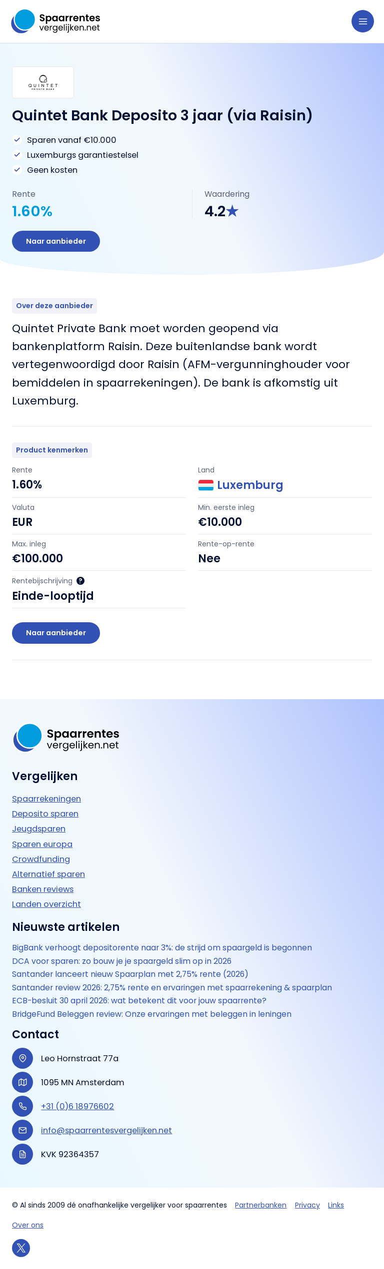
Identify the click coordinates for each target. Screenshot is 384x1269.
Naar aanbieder (56, 241)
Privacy (307, 1205)
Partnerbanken (260, 1205)
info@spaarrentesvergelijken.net (106, 1130)
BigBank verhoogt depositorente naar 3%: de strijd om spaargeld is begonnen (162, 948)
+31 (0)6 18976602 (77, 1106)
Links (336, 1205)
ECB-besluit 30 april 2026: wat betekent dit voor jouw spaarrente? (139, 1001)
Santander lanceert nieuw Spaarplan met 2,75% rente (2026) (130, 974)
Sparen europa (42, 844)
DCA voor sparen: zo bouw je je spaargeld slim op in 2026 (122, 961)
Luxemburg (241, 485)
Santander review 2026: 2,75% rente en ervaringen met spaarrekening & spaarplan (172, 988)
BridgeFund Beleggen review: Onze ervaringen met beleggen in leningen (152, 1014)
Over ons (28, 1225)
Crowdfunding (41, 859)
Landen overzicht (46, 904)
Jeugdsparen (39, 829)
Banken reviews (43, 889)
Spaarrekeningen (46, 799)
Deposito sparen (45, 814)
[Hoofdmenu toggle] (363, 21)
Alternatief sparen (48, 874)
